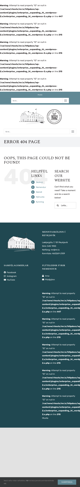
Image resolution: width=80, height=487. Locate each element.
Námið (39, 192)
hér (27, 481)
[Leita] (58, 205)
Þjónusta (40, 197)
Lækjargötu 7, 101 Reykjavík (55, 242)
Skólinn (39, 182)
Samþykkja (66, 482)
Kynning (40, 202)
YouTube (9, 280)
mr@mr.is (55, 250)
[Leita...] (65, 205)
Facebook (10, 272)
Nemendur (41, 187)
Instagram (10, 276)
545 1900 (51, 246)
